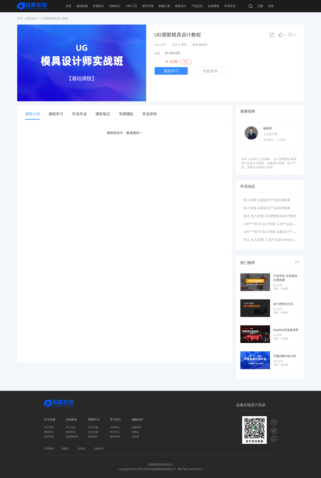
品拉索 (135, 436)
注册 (260, 6)
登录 (271, 6)
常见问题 (93, 427)
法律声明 (49, 436)
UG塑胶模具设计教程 (280, 216)
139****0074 (252, 224)
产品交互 (197, 6)
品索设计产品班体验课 (273, 200)
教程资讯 (71, 432)
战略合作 (137, 419)
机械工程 (164, 6)
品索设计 (99, 448)
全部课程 (213, 6)
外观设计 (98, 6)
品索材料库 (72, 436)
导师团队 (126, 114)
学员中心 (115, 432)
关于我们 (49, 427)
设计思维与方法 (283, 304)
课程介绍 (32, 114)
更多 (297, 262)
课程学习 (56, 114)
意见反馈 (93, 432)
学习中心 (115, 419)
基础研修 (82, 6)
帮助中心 (94, 419)
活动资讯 (71, 419)
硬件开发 (148, 6)
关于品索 (49, 419)
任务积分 (115, 427)
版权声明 (115, 436)
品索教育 (136, 427)
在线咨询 (210, 71)
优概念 (135, 432)
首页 (68, 6)
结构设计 (115, 6)
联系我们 (93, 436)
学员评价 (149, 114)
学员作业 (230, 6)
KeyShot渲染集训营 (285, 329)
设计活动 (71, 427)
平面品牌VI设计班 (284, 355)
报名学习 (171, 71)
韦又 (246, 239)
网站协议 (49, 432)
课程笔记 (102, 114)
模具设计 (180, 6)
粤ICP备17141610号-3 (189, 469)
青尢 (246, 216)
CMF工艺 (131, 6)
